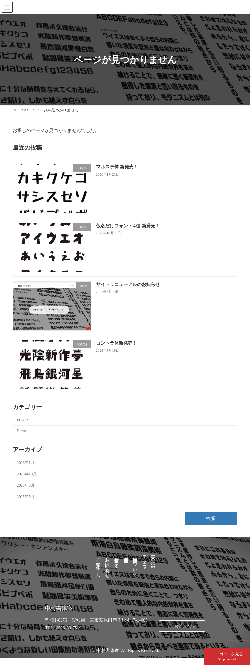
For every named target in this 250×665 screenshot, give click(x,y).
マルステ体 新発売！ (117, 167)
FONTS (23, 420)
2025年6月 (26, 485)
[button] (227, 656)
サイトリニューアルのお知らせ (128, 284)
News (21, 430)
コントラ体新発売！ (116, 343)
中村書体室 (107, 650)
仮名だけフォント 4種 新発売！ (128, 225)
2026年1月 (26, 462)
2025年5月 (26, 497)
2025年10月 (26, 474)
